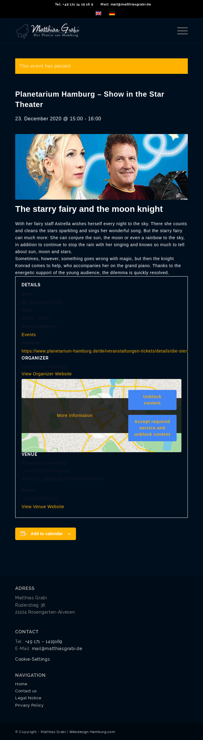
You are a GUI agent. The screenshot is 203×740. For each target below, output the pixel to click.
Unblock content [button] (152, 399)
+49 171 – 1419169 (43, 641)
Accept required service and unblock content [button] (152, 428)
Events (29, 334)
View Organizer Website (47, 373)
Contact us (26, 691)
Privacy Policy (29, 705)
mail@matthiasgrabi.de (57, 648)
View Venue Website (43, 506)
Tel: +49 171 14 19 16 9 (74, 4)
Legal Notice (28, 698)
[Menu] (179, 31)
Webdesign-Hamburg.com (92, 732)
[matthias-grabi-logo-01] (84, 31)
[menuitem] (74, 4)
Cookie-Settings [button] (32, 659)
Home (21, 684)
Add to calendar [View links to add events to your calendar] (47, 533)
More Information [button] (75, 415)
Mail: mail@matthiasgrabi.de (126, 4)
